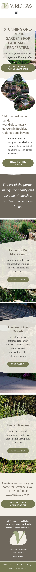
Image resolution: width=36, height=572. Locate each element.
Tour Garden (18, 279)
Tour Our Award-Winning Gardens (18, 67)
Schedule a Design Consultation (18, 503)
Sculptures (18, 556)
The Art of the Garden (18, 163)
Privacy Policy (21, 565)
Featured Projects (18, 552)
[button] (16, 12)
